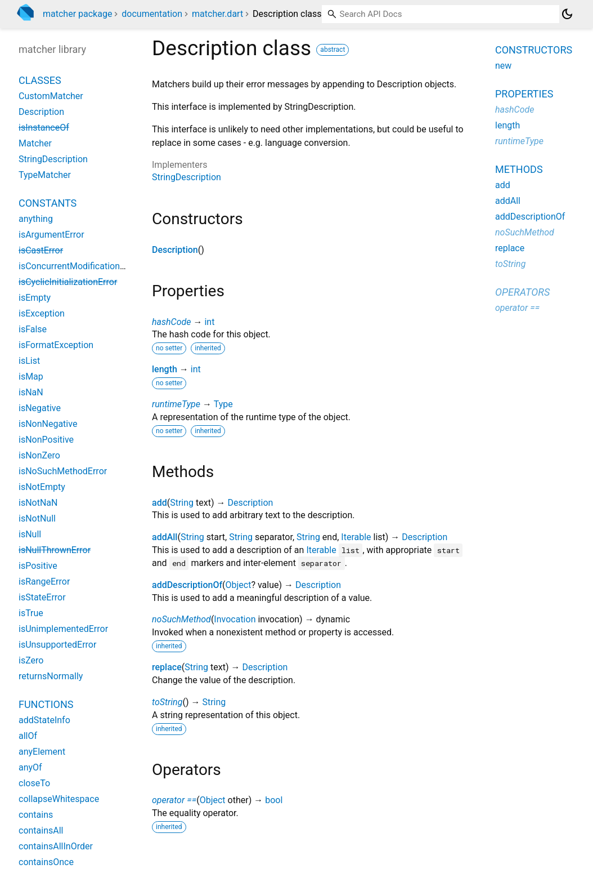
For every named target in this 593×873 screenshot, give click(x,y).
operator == (174, 800)
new (503, 65)
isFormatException (56, 345)
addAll (164, 537)
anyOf (30, 767)
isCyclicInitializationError (68, 282)
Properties (524, 94)
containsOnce (46, 862)
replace (167, 667)
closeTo (34, 783)
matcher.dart (217, 13)
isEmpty (35, 297)
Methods (519, 169)
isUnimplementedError (63, 628)
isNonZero (39, 455)
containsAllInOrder (56, 846)
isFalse (33, 329)
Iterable (356, 537)
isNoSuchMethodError (63, 471)
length (164, 369)
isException (42, 313)
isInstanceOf (44, 127)
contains (36, 814)
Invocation (234, 619)
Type (223, 404)
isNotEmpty (42, 487)
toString (167, 702)
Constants (48, 203)
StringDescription (186, 177)
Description (175, 249)
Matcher (35, 143)
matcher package (77, 13)
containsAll (41, 830)
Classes (40, 80)
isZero (31, 660)
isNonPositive (46, 439)
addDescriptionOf (187, 585)
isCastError (41, 250)
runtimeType (176, 404)
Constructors (533, 50)
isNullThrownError (55, 550)
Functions (46, 704)
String (182, 502)
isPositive (38, 565)
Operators (522, 292)
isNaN (31, 392)
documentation (152, 13)
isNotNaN (38, 502)
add (159, 502)
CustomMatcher (51, 96)
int (209, 322)
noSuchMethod (181, 619)
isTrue (31, 613)
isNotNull (37, 518)
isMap (31, 376)
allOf (28, 736)
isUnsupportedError (57, 644)
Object (238, 585)
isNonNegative (48, 423)
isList (29, 360)
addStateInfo (44, 720)
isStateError (42, 597)
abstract (332, 50)
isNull (30, 534)
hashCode (171, 322)
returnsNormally (51, 676)
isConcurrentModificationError (79, 266)
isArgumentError (51, 234)
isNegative (40, 408)
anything (36, 218)
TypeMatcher (45, 175)
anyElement (42, 751)
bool (273, 800)
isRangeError (44, 581)
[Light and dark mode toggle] (567, 14)
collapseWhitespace (59, 799)
